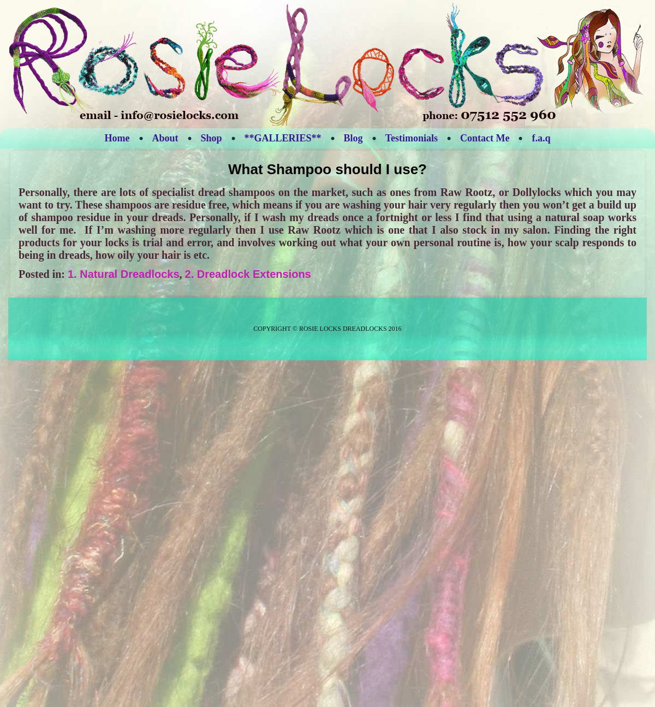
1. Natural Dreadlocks (124, 274)
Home (117, 138)
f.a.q (541, 138)
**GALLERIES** (283, 138)
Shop (211, 138)
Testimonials (411, 138)
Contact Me (484, 138)
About (165, 138)
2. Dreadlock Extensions (248, 274)
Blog (353, 138)
